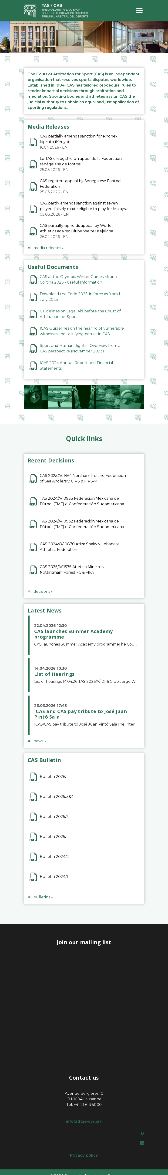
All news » (37, 741)
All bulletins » (40, 897)
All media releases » (46, 248)
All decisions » (40, 591)
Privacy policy (84, 1155)
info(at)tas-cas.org (84, 1121)
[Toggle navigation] (139, 11)
